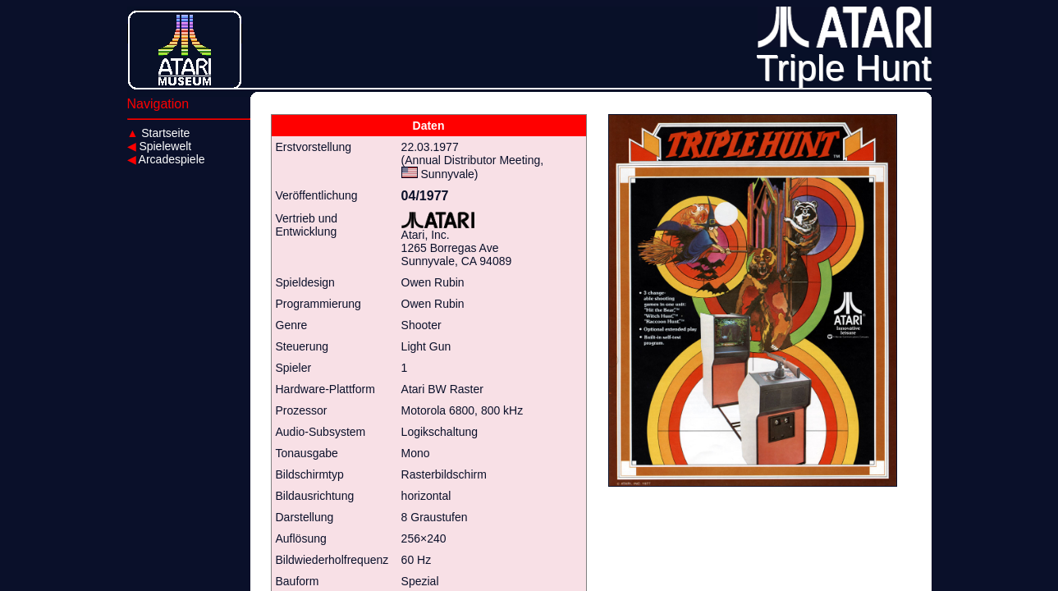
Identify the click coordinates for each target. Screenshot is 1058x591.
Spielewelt (159, 146)
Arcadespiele (166, 159)
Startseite (158, 133)
